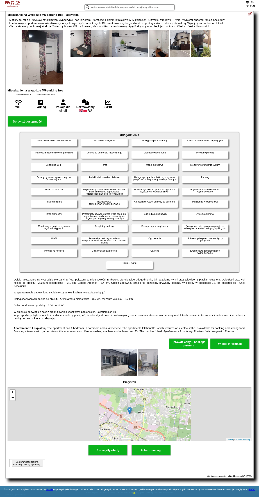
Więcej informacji (230, 343)
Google (49, 489)
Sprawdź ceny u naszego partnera (188, 343)
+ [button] (13, 392)
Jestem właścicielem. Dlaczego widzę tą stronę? (27, 463)
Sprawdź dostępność (27, 121)
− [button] (13, 398)
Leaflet (230, 440)
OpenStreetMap (244, 440)
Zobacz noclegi (151, 450)
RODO (252, 489)
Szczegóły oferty (108, 450)
